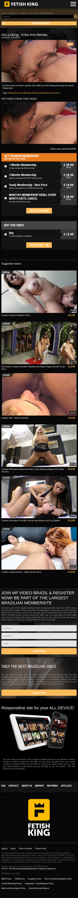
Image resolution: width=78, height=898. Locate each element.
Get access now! (39, 210)
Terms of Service (25, 848)
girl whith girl (33, 93)
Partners (52, 785)
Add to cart (36, 245)
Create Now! (39, 651)
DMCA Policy (6, 879)
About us (27, 785)
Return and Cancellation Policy (13, 888)
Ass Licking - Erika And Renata (41, 13)
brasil (52, 93)
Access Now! (39, 692)
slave (57, 93)
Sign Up (4, 848)
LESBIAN (23, 13)
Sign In (13, 848)
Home (3, 13)
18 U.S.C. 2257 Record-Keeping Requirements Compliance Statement (28, 869)
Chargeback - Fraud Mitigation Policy (39, 883)
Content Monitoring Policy (11, 883)
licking (10, 93)
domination (44, 93)
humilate (24, 93)
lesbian (16, 93)
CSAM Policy (20, 879)
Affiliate (66, 785)
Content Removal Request (39, 888)
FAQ (3, 785)
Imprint (39, 785)
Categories (13, 13)
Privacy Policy (40, 848)
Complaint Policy (34, 879)
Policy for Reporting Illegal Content (58, 879)
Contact (13, 785)
